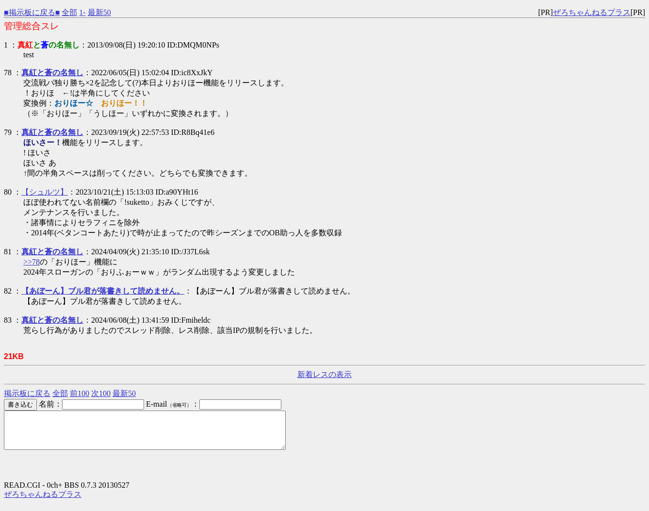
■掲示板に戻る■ (32, 12)
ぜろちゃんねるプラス (592, 12)
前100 (79, 393)
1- (82, 12)
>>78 (31, 262)
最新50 (99, 12)
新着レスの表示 (324, 374)
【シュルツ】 (44, 192)
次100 (101, 393)
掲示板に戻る (27, 393)
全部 (69, 12)
